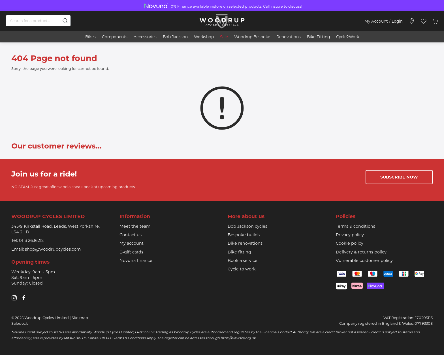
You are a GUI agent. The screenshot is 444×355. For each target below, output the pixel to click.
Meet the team (134, 226)
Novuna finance (135, 260)
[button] (423, 21)
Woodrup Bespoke (252, 37)
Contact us (130, 234)
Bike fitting (239, 252)
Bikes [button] (90, 37)
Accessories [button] (145, 37)
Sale (224, 37)
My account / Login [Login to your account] (383, 21)
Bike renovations (245, 243)
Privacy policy (350, 234)
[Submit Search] (65, 20)
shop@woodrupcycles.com (53, 249)
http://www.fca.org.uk (238, 338)
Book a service (242, 260)
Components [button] (114, 37)
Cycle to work (242, 269)
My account (131, 243)
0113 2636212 (31, 240)
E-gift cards (131, 252)
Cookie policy (349, 243)
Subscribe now (399, 177)
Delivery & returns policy (361, 252)
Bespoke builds (244, 234)
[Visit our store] (412, 21)
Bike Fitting (318, 37)
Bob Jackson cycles (247, 226)
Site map (80, 317)
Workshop (204, 37)
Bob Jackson (175, 37)
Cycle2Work (347, 37)
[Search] (38, 20)
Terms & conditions (355, 226)
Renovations (288, 37)
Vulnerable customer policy (364, 260)
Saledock (19, 323)
